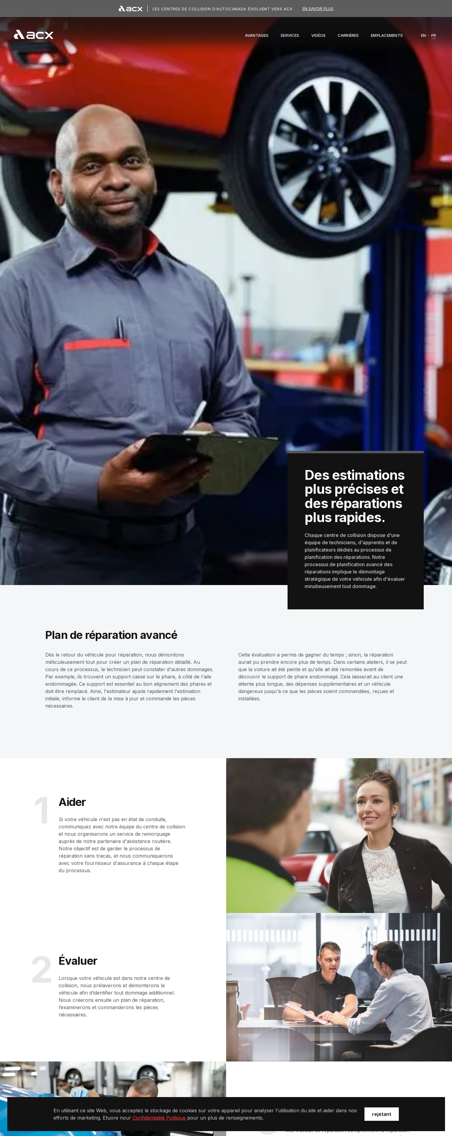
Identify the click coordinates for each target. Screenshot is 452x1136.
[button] (256, 35)
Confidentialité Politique (159, 1118)
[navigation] (33, 35)
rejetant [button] (381, 1114)
